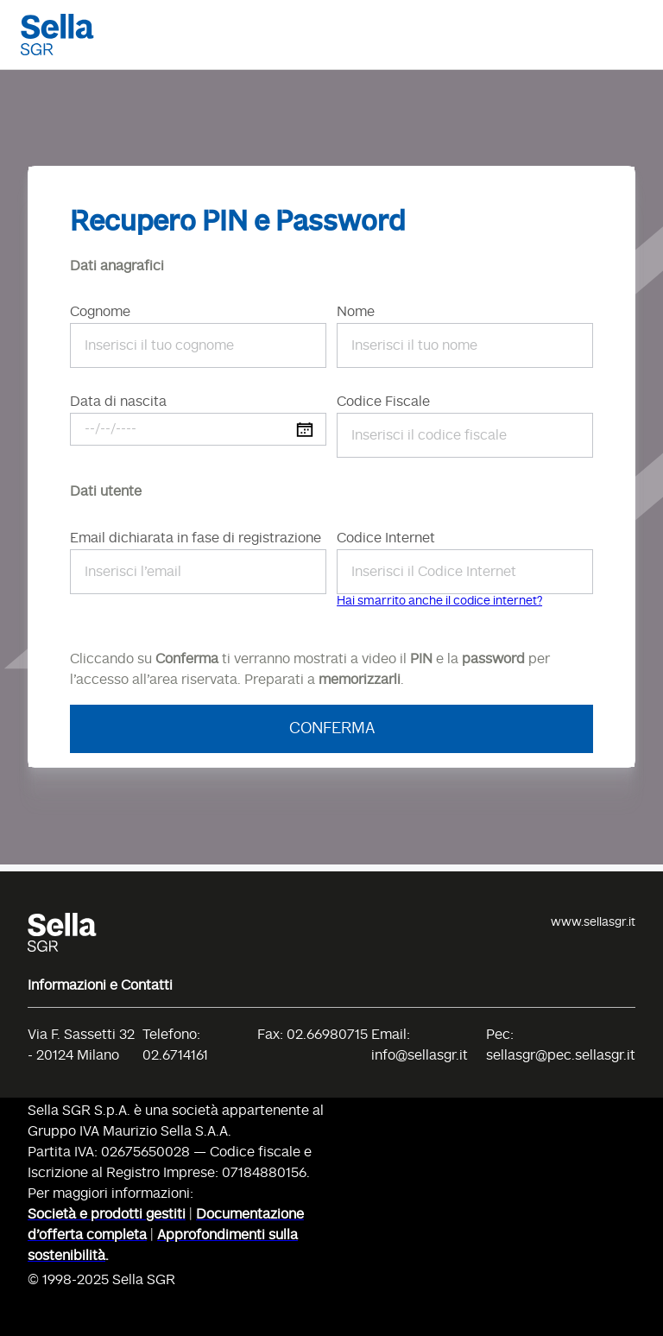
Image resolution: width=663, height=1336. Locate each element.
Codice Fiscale (383, 402)
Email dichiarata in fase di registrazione (195, 539)
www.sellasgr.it (593, 922)
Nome (356, 313)
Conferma (332, 729)
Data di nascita (118, 402)
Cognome (100, 313)
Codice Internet (386, 539)
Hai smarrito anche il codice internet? (439, 601)
